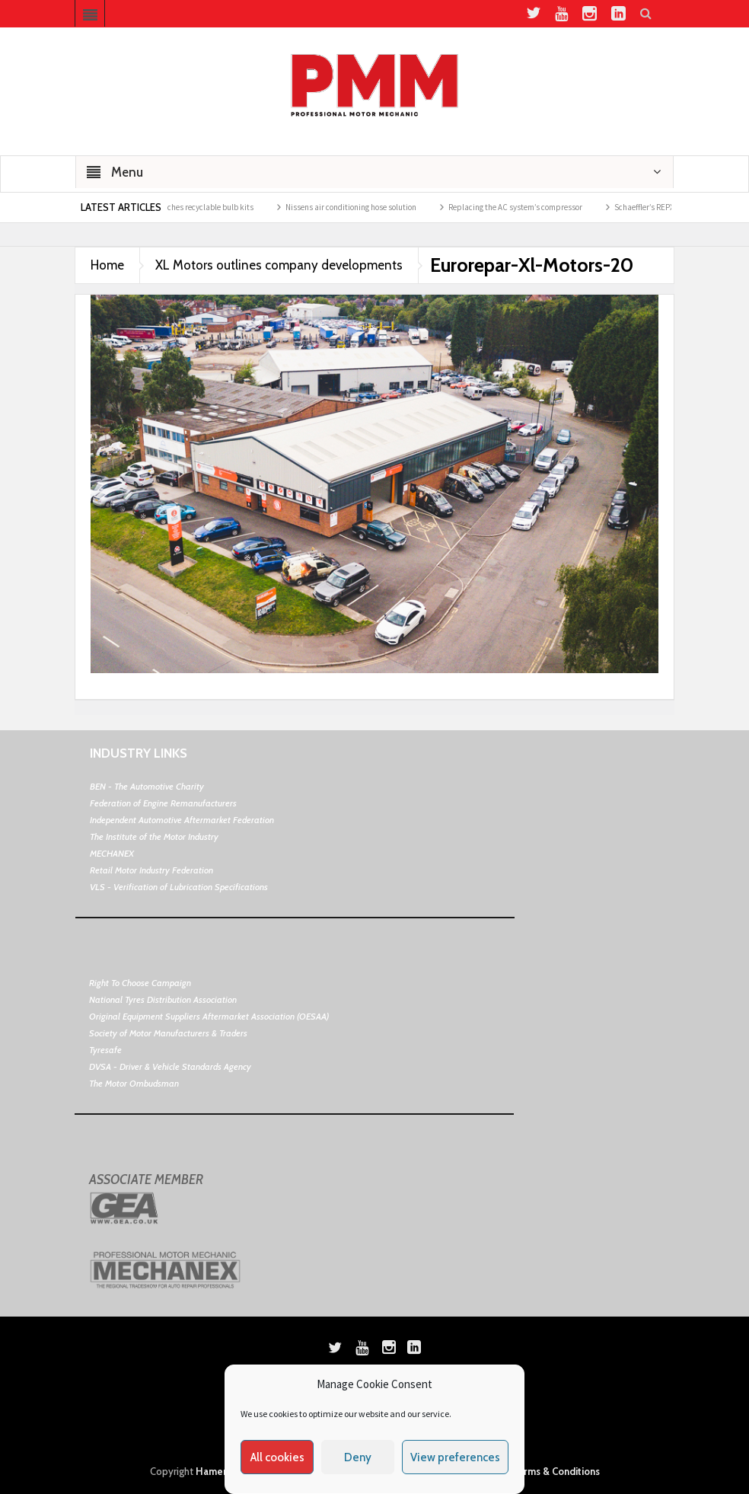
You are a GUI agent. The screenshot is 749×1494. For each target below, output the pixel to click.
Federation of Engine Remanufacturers (163, 803)
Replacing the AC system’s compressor (522, 207)
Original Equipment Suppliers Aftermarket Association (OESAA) (209, 1016)
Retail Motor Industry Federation (151, 870)
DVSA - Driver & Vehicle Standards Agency (170, 1066)
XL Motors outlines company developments (279, 265)
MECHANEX (112, 853)
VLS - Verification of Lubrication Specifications (179, 886)
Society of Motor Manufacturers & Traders (168, 1033)
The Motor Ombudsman (134, 1083)
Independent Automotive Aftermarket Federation (182, 819)
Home (107, 265)
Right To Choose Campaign (140, 982)
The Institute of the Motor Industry (154, 836)
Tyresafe (105, 1049)
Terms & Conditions (556, 1471)
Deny (357, 1457)
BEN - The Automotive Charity (147, 786)
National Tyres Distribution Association (163, 999)
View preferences (455, 1457)
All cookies (277, 1457)
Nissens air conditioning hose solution (357, 207)
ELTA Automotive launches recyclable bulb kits (180, 207)
